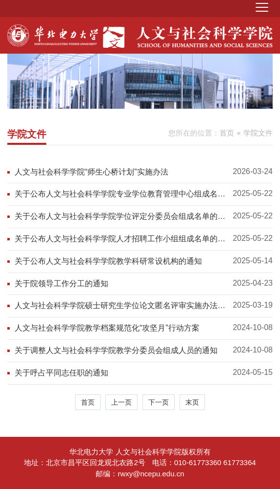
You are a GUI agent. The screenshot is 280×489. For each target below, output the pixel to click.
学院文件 (258, 133)
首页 (227, 133)
